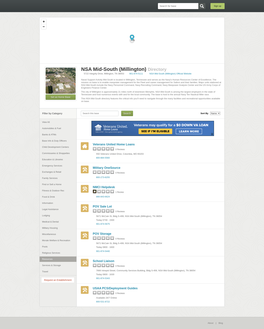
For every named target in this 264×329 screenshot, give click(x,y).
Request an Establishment (58, 280)
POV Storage (102, 233)
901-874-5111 (136, 73)
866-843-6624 (103, 196)
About (210, 323)
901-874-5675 (103, 224)
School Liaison (103, 261)
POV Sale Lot (102, 206)
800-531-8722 (103, 301)
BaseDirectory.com (64, 6)
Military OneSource (106, 167)
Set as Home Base (61, 97)
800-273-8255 (103, 177)
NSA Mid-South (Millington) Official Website (171, 73)
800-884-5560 (103, 158)
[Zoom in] (43, 21)
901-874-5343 (103, 278)
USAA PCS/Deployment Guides (115, 288)
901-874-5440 (103, 251)
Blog (221, 323)
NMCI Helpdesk (104, 187)
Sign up (217, 6)
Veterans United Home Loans (114, 144)
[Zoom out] (43, 26)
